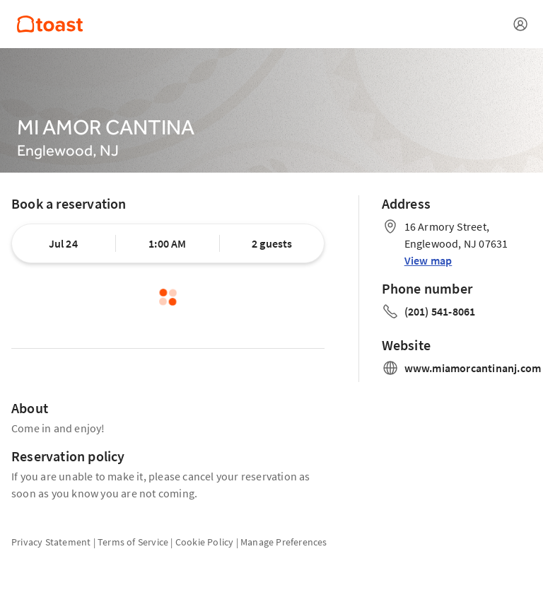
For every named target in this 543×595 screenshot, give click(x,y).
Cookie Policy (204, 542)
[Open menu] (520, 24)
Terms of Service (133, 542)
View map (428, 260)
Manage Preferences (283, 542)
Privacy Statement (50, 542)
